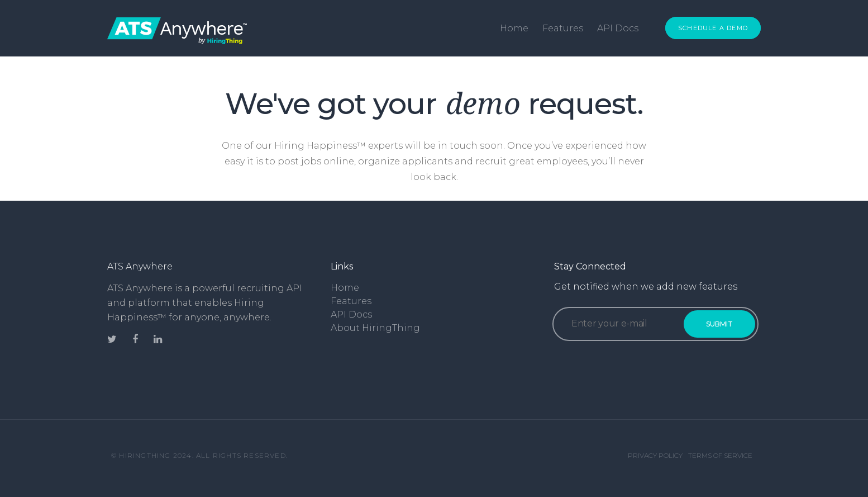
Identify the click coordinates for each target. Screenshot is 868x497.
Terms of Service (720, 455)
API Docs (617, 28)
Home (514, 28)
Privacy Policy (655, 455)
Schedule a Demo (713, 28)
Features (562, 28)
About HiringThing (375, 328)
